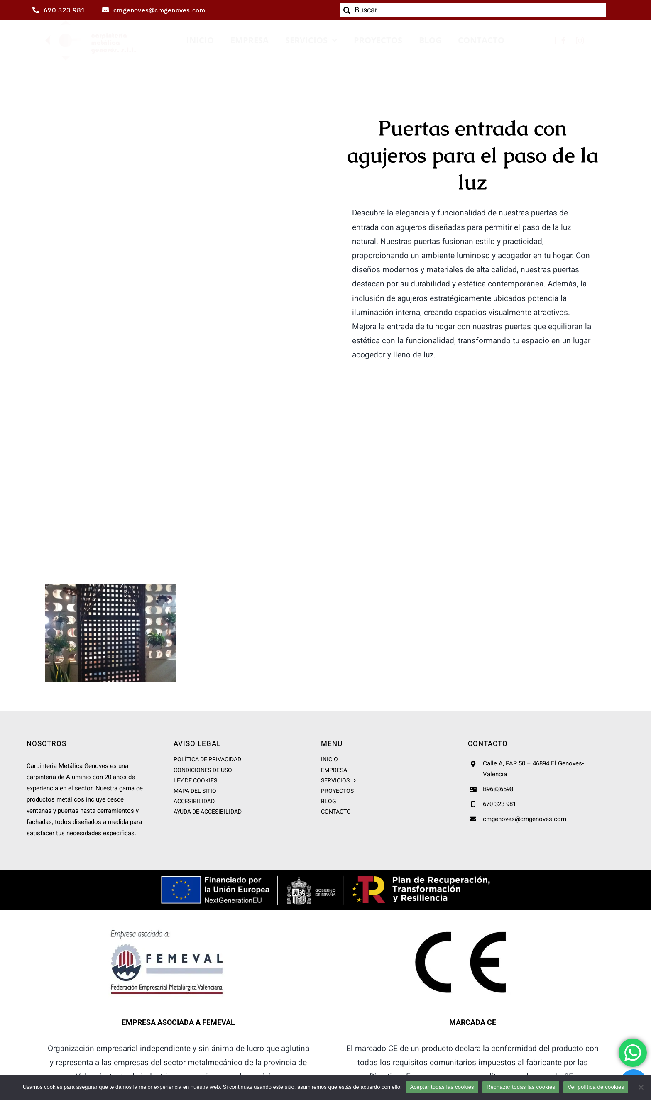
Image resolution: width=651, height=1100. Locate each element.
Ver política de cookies (596, 1087)
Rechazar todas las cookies (521, 1087)
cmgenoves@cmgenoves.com (524, 819)
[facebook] (564, 40)
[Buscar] (347, 10)
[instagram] (580, 40)
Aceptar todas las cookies (442, 1087)
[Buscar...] (473, 10)
